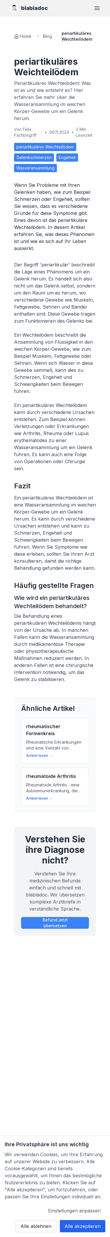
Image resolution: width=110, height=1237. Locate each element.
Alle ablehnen (36, 1226)
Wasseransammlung (35, 167)
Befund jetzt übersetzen (55, 922)
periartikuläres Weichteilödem (45, 146)
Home (25, 36)
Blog (47, 36)
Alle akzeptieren (83, 1226)
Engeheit (67, 157)
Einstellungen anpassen (74, 1211)
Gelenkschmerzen (34, 157)
